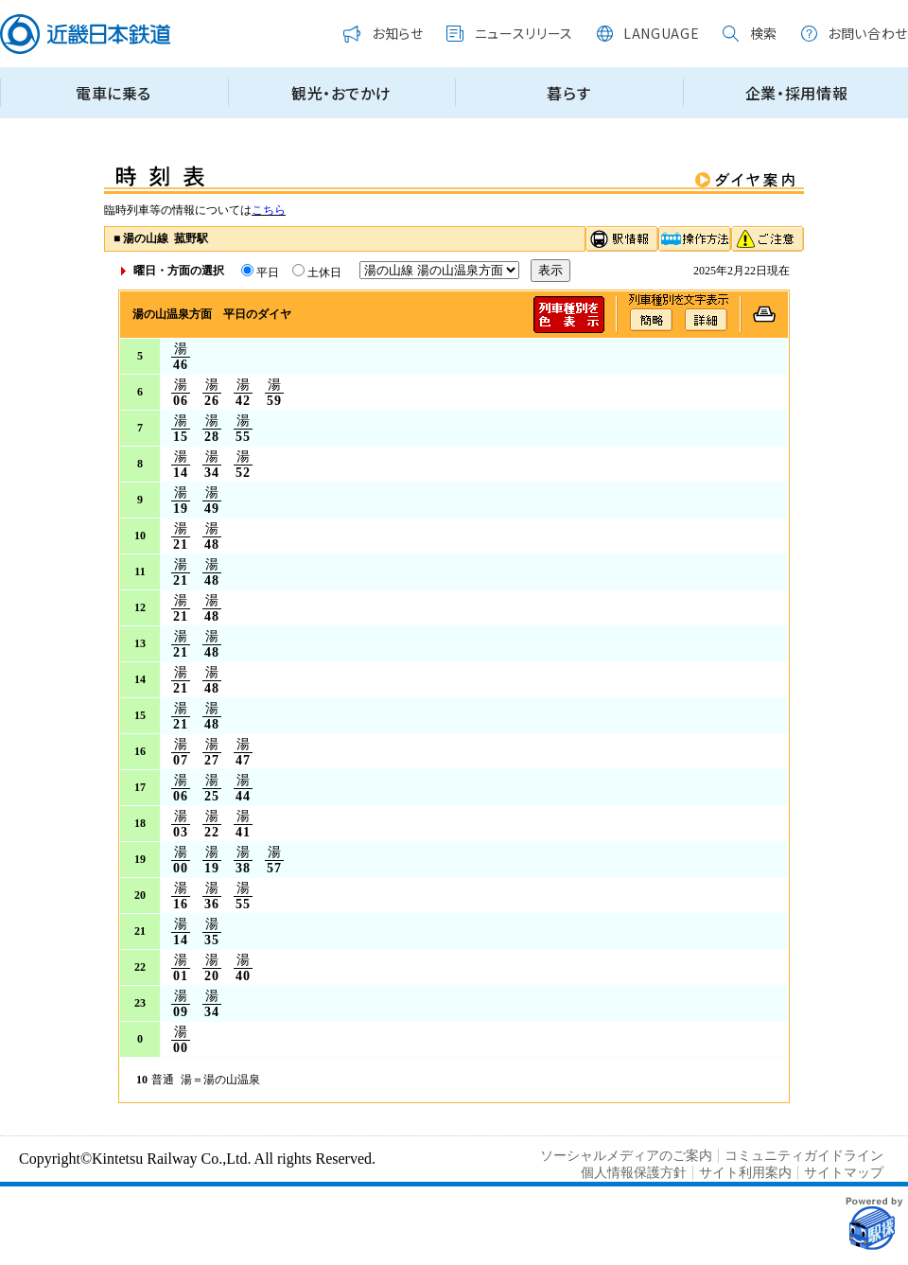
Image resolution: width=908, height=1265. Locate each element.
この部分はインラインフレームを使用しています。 (454, 67)
